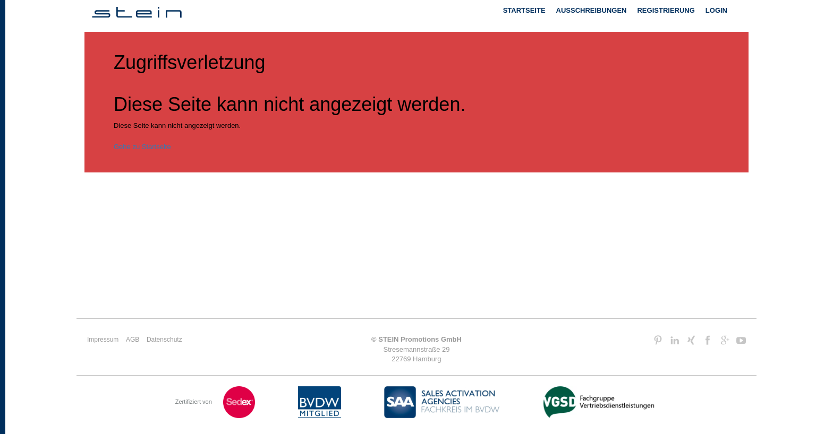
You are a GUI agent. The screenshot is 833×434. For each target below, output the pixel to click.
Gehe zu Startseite (142, 147)
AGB (132, 339)
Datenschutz (164, 339)
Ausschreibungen (591, 10)
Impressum (102, 339)
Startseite (524, 10)
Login (716, 10)
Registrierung (665, 10)
